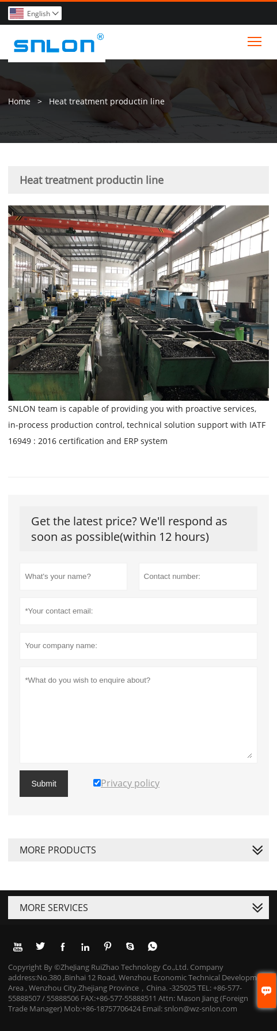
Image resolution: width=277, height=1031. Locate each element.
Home (19, 101)
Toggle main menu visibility (255, 38)
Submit (43, 783)
